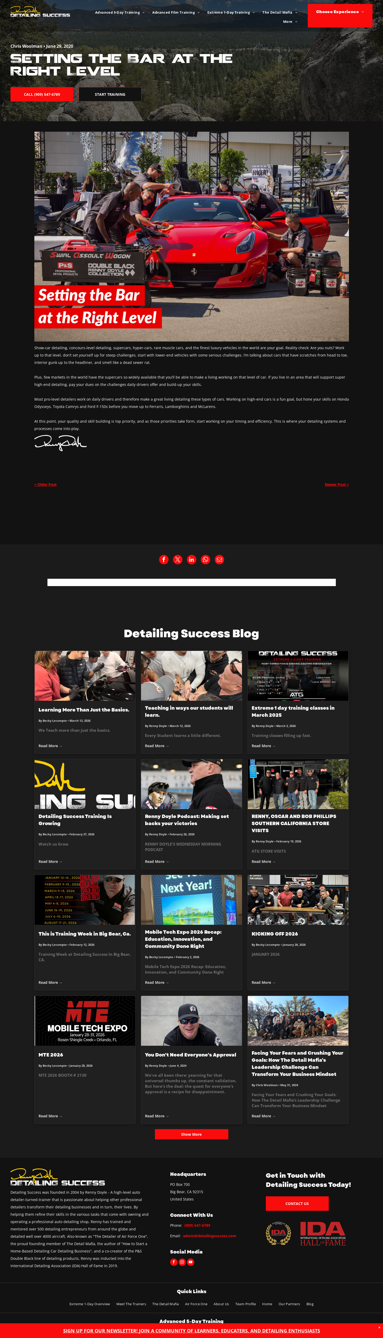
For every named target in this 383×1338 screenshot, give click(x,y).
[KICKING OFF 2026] (298, 900)
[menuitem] (119, 12)
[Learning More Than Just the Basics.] (85, 676)
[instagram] (182, 1263)
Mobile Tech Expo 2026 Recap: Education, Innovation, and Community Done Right (183, 939)
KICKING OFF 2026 (275, 934)
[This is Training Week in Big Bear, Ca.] (85, 900)
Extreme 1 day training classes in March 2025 (293, 712)
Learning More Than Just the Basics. (84, 710)
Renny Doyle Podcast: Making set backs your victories (187, 820)
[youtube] (190, 1263)
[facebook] (173, 1263)
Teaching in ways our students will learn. (189, 712)
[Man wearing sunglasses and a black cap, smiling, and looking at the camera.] (191, 1021)
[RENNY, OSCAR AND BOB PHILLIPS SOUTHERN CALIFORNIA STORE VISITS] (298, 784)
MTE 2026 (51, 1055)
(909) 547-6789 (197, 1225)
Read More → (51, 745)
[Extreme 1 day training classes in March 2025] (298, 676)
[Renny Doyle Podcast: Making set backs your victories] (191, 784)
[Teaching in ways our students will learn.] (191, 676)
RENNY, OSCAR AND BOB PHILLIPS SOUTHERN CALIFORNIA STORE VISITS (294, 823)
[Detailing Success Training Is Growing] (85, 784)
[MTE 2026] (85, 1021)
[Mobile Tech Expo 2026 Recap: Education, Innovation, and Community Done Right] (191, 900)
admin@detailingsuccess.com (209, 1235)
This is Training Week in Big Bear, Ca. (85, 934)
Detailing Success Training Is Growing (75, 820)
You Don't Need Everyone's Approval (190, 1055)
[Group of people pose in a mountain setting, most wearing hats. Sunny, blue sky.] (298, 1021)
